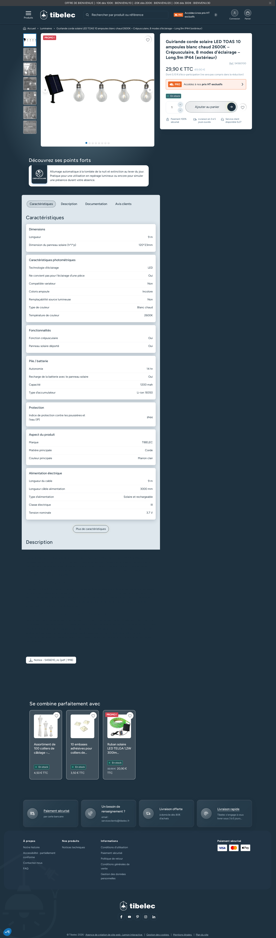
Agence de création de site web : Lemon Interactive (114, 934)
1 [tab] (86, 143)
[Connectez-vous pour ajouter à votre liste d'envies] (147, 39)
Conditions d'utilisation (114, 847)
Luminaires (46, 28)
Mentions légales (182, 934)
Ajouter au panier (207, 107)
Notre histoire (31, 847)
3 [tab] (93, 143)
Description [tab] (69, 204)
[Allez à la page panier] (248, 15)
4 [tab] (96, 143)
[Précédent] (45, 90)
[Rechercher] (87, 15)
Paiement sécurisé (111, 853)
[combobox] (129, 15)
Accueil (31, 28)
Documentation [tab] (96, 204)
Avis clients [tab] (123, 204)
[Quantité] (172, 107)
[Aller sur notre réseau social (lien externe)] (121, 916)
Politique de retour (112, 858)
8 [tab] (108, 143)
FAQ (25, 868)
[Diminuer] (180, 110)
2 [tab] (89, 143)
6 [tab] (102, 143)
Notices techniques (73, 847)
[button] (51, 660)
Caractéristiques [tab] (41, 204)
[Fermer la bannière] (270, 3)
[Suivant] (150, 90)
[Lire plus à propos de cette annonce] (137, 3)
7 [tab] (105, 143)
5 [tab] (99, 143)
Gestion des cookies (158, 934)
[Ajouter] (180, 104)
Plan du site (202, 934)
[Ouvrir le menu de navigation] (28, 15)
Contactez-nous (32, 862)
